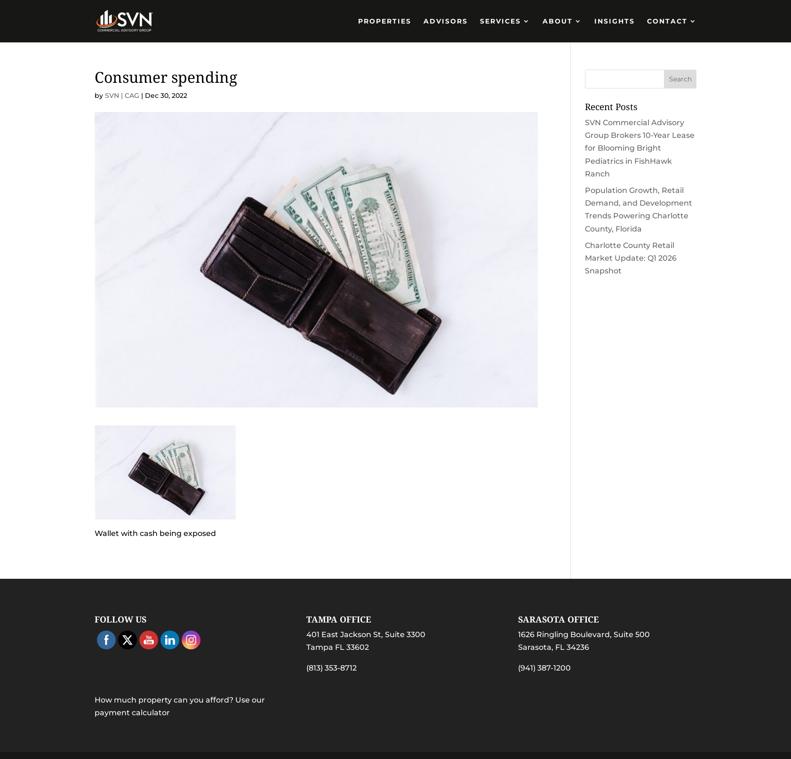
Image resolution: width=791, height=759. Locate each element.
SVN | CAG (122, 95)
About (558, 21)
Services (500, 21)
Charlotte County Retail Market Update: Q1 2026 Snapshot (631, 258)
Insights (614, 21)
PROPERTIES (384, 21)
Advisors (445, 21)
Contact (667, 21)
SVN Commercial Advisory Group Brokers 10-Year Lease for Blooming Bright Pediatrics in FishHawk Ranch (640, 148)
